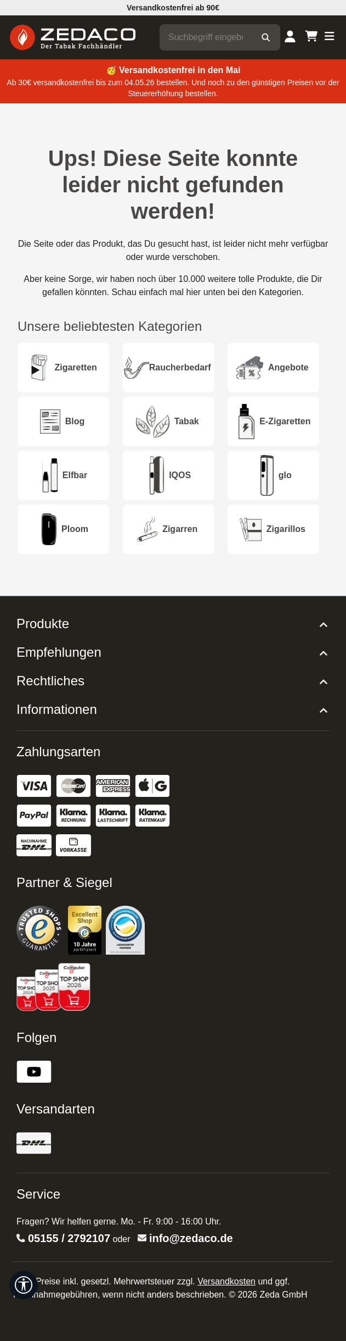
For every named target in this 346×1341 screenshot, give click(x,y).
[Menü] (329, 37)
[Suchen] (265, 37)
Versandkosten (226, 1281)
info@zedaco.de (191, 1238)
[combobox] (206, 37)
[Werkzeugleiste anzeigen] (23, 1285)
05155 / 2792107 (69, 1238)
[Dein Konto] (290, 37)
